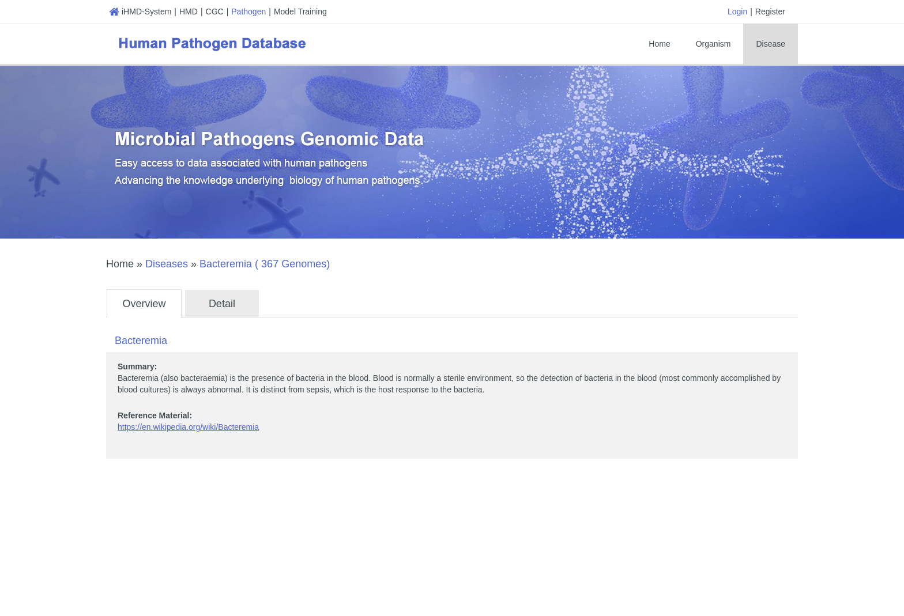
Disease (770, 43)
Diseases (166, 264)
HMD (188, 11)
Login (737, 11)
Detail (222, 303)
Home (659, 43)
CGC (215, 11)
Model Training (300, 11)
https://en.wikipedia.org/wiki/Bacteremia (188, 427)
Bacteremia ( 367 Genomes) (264, 264)
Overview (143, 303)
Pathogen (248, 11)
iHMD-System (140, 11)
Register (770, 11)
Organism (713, 43)
